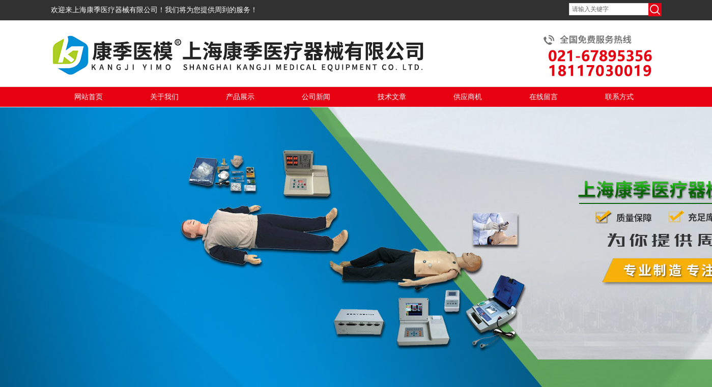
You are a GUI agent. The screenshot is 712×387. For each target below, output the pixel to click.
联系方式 (619, 97)
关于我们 (164, 97)
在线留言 (543, 97)
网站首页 (88, 97)
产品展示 (240, 97)
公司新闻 (316, 97)
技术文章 (392, 97)
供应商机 (467, 97)
